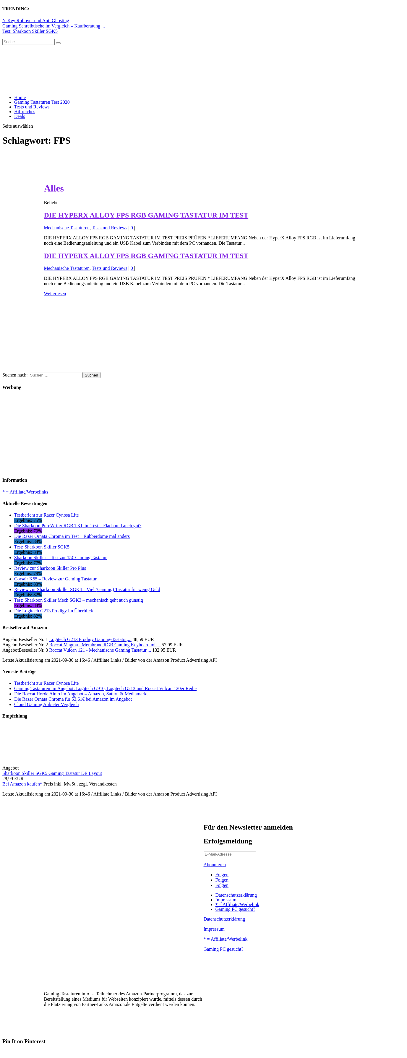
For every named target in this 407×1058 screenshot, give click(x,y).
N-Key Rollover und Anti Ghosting (35, 20)
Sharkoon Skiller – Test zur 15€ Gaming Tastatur (60, 557)
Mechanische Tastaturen (67, 227)
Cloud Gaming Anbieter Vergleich (46, 704)
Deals (19, 116)
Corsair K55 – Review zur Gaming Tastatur (55, 578)
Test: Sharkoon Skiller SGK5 (30, 31)
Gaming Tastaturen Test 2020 (42, 102)
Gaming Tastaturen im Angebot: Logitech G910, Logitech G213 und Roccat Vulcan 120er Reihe (105, 688)
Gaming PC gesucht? (235, 909)
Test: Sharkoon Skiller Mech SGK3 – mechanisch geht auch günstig (78, 600)
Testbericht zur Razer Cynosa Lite (46, 514)
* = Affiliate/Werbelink (237, 904)
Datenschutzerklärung (236, 895)
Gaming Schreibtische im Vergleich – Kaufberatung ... (53, 25)
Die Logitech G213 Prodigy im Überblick (53, 610)
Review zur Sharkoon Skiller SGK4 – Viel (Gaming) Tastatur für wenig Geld (87, 589)
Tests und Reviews (32, 106)
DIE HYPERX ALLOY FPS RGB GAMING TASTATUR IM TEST (146, 215)
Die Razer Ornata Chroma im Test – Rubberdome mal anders (72, 536)
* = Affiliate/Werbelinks (25, 491)
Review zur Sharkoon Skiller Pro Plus (50, 568)
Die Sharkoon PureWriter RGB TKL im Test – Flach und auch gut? (77, 525)
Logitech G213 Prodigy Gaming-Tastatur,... (90, 639)
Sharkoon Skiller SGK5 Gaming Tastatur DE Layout (52, 773)
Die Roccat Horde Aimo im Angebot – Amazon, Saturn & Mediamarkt (81, 693)
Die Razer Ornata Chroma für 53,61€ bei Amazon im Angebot (73, 699)
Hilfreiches (24, 111)
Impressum (225, 899)
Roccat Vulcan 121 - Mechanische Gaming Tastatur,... (100, 650)
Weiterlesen (55, 293)
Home (20, 97)
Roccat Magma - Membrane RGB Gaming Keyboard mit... (104, 644)
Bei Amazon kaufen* (22, 783)
